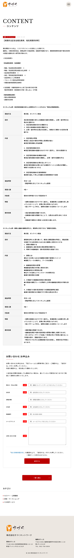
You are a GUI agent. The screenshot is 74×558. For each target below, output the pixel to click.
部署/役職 (9, 399)
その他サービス (9, 502)
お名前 (8, 407)
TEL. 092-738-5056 (42, 546)
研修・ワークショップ (11, 499)
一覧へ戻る (37, 478)
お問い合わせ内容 (11, 436)
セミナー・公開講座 (11, 495)
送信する (37, 461)
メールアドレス (10, 421)
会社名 (8, 392)
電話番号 (8, 414)
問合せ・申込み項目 (11, 385)
